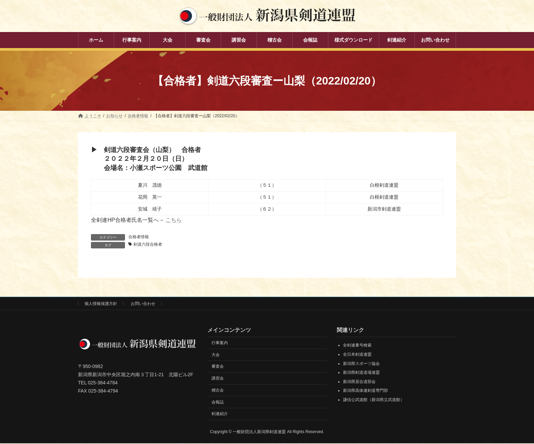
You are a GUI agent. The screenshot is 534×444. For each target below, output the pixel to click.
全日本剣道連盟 (357, 354)
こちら (174, 220)
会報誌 (217, 402)
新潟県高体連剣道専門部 (365, 391)
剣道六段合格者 (148, 244)
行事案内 (219, 343)
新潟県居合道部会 (359, 382)
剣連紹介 (219, 414)
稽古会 (217, 390)
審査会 (217, 367)
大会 (215, 355)
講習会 (217, 378)
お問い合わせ (143, 304)
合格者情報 (138, 236)
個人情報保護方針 (100, 304)
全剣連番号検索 (357, 345)
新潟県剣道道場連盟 (361, 373)
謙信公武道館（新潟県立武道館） (373, 400)
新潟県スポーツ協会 (361, 364)
